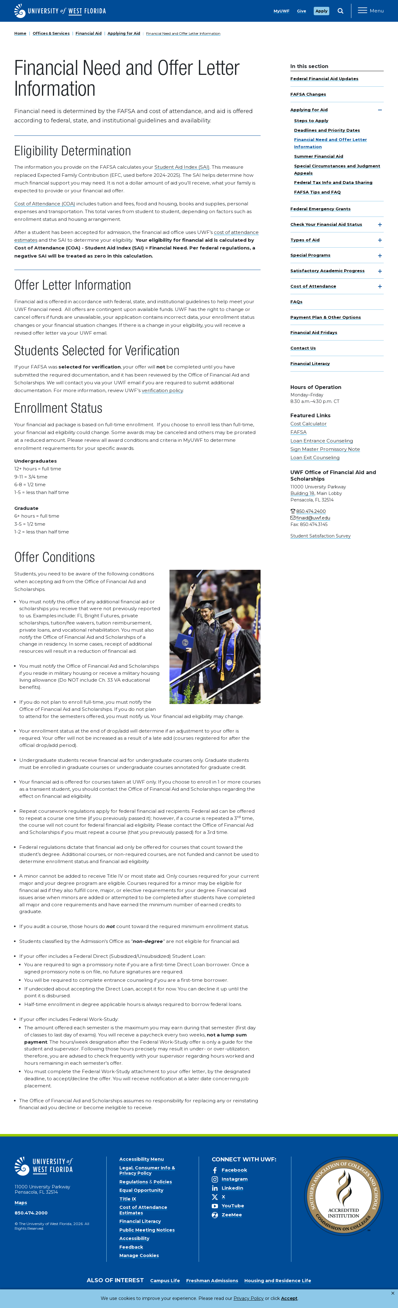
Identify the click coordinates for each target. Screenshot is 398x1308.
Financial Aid (88, 33)
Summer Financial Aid (318, 156)
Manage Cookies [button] (299, 1298)
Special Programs (310, 255)
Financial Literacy (310, 363)
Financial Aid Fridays (313, 332)
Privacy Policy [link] (228, 1298)
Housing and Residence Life (277, 1280)
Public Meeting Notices (147, 1230)
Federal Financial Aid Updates (324, 78)
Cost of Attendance (313, 286)
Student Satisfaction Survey (320, 536)
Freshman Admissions (212, 1280)
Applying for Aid (124, 33)
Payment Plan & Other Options (325, 317)
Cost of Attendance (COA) (44, 204)
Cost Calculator (308, 424)
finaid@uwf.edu (313, 518)
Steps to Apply (311, 120)
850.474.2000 (31, 1213)
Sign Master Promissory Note (325, 449)
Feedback (131, 1247)
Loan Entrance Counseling (321, 441)
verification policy (162, 390)
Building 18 (302, 493)
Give (301, 11)
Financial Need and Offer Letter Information (183, 33)
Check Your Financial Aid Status (326, 224)
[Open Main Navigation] (371, 11)
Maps (21, 1202)
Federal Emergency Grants (320, 208)
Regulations (133, 1182)
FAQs (296, 301)
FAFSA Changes (308, 94)
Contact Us (303, 347)
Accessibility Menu (141, 1159)
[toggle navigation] (380, 224)
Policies (163, 1182)
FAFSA (298, 432)
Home (20, 33)
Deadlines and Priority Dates (327, 130)
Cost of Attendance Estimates (143, 1210)
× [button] (393, 1293)
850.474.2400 (311, 511)
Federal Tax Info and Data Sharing (333, 182)
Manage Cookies (139, 1255)
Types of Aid (305, 239)
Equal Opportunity (141, 1190)
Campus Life (165, 1280)
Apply (321, 11)
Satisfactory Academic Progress (327, 270)
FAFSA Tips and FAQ (317, 192)
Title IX (127, 1199)
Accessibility (134, 1238)
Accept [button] (264, 1298)
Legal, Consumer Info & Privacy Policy (147, 1170)
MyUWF (281, 11)
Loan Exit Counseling (315, 457)
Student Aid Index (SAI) (182, 167)
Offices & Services (51, 33)
